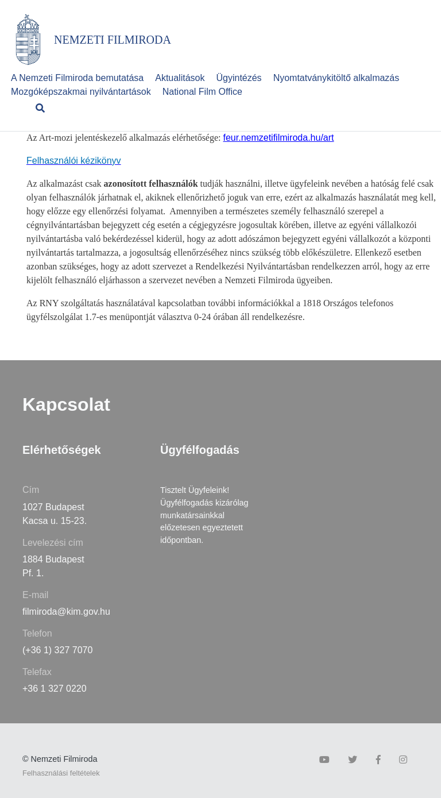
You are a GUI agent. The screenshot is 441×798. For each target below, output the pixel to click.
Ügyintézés (238, 78)
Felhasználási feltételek (61, 773)
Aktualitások (179, 78)
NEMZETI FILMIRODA (112, 39)
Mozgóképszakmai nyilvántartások (81, 92)
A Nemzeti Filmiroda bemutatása (77, 78)
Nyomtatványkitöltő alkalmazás (336, 78)
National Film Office (202, 92)
